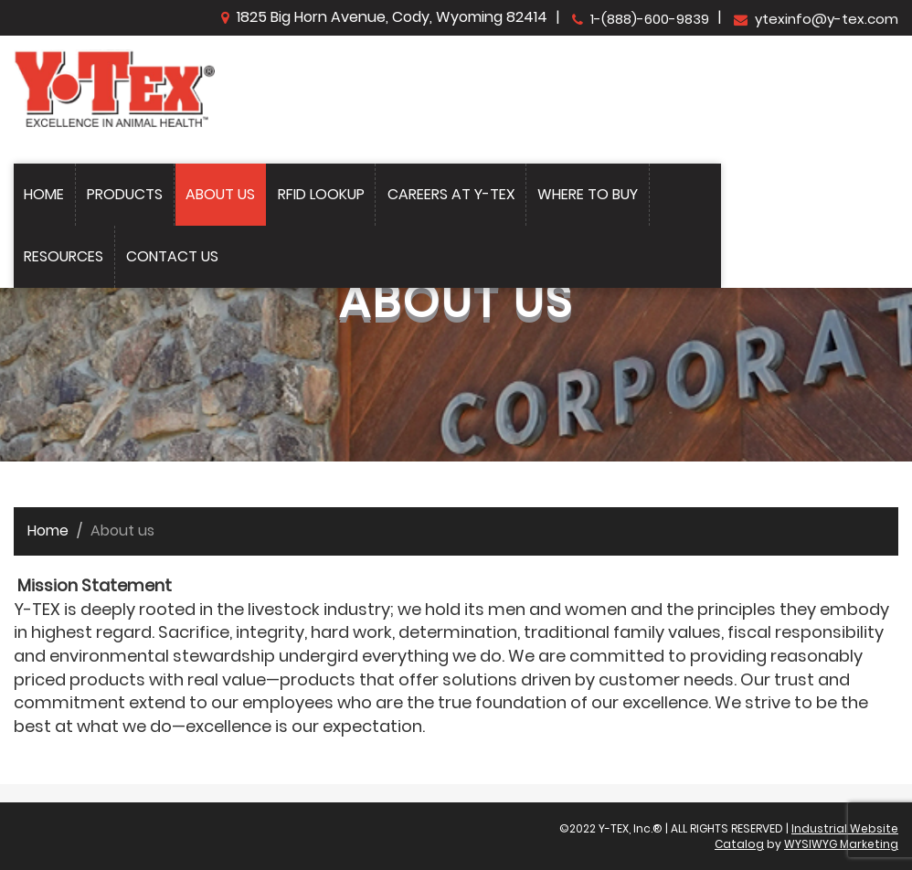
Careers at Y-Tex (451, 194)
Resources (63, 256)
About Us (220, 194)
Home (44, 194)
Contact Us (172, 256)
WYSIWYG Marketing (841, 844)
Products (125, 194)
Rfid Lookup (321, 194)
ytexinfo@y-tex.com (816, 18)
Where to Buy (587, 194)
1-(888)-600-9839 (640, 18)
